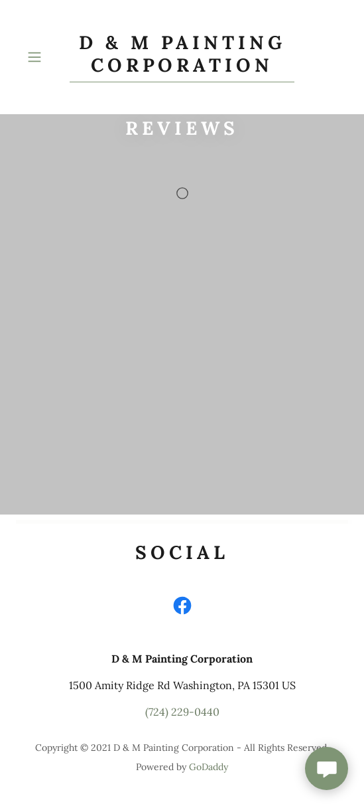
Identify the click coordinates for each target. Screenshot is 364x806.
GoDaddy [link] (208, 767)
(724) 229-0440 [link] (182, 711)
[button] (45, 57)
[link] (182, 57)
